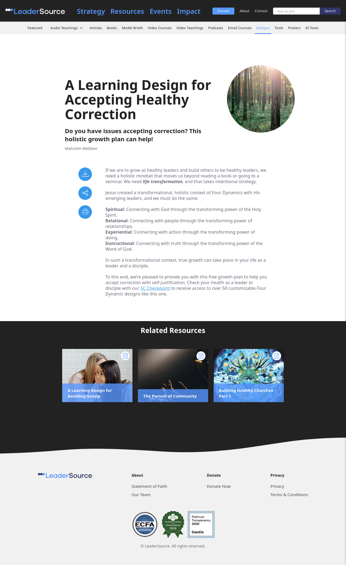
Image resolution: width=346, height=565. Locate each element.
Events (161, 11)
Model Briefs (132, 27)
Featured (35, 27)
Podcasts (215, 27)
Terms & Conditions (289, 494)
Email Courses (239, 27)
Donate (223, 11)
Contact (261, 11)
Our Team (141, 494)
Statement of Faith (149, 486)
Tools (279, 27)
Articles (96, 27)
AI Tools (312, 27)
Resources (127, 11)
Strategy (91, 11)
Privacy (277, 486)
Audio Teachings (64, 27)
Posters (294, 27)
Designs (263, 27)
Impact (189, 11)
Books (112, 27)
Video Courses (160, 27)
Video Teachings (190, 27)
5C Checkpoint (155, 288)
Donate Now (219, 486)
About (245, 11)
